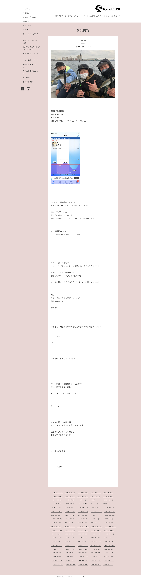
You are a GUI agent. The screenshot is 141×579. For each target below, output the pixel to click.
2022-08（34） (110, 522)
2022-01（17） (70, 530)
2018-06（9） (109, 560)
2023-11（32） (110, 511)
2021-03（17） (70, 538)
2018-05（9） (58, 564)
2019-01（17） (83, 556)
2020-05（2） (70, 545)
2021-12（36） (83, 530)
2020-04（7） (83, 545)
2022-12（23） (57, 522)
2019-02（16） (71, 556)
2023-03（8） (83, 519)
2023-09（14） (69, 515)
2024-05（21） (97, 507)
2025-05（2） (70, 500)
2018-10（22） (57, 560)
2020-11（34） (56, 541)
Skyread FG (66, 577)
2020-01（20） (58, 549)
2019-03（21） (58, 556)
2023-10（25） (56, 515)
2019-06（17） (83, 553)
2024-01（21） (83, 511)
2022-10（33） (83, 522)
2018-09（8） (70, 560)
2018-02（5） (96, 564)
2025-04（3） (83, 500)
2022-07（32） (56, 526)
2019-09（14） (109, 549)
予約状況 (26, 21)
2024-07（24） (70, 507)
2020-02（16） (110, 545)
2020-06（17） (57, 545)
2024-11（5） (83, 504)
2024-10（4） (95, 504)
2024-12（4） (70, 504)
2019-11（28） (83, 549)
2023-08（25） (83, 515)
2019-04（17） (109, 553)
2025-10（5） (70, 496)
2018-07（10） (96, 560)
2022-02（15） (57, 530)
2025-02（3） (109, 500)
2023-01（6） (109, 519)
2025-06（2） (57, 500)
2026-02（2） (83, 492)
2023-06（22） (110, 515)
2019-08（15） (57, 553)
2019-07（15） (70, 553)
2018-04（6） (71, 564)
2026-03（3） (70, 492)
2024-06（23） (83, 507)
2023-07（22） (97, 515)
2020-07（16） (110, 541)
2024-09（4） (108, 504)
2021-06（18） (96, 534)
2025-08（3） (95, 496)
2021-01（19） (95, 538)
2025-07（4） (108, 496)
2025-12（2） (108, 492)
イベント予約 (28, 82)
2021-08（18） (70, 534)
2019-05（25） (96, 553)
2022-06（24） (70, 526)
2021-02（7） (83, 538)
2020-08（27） (96, 541)
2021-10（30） (109, 530)
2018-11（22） (109, 556)
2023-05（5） (57, 519)
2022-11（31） (69, 522)
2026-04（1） (58, 492)
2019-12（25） (71, 549)
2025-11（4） (58, 496)
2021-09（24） (57, 534)
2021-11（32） (96, 530)
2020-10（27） (70, 541)
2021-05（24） (110, 534)
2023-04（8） (70, 519)
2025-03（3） (96, 500)
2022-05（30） (83, 526)
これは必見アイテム (30, 60)
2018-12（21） (96, 556)
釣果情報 (26, 13)
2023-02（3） (96, 519)
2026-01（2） (96, 492)
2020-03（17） (96, 545)
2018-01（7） (108, 564)
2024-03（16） (57, 511)
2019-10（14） (96, 549)
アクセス (26, 30)
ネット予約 (27, 25)
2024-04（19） (110, 507)
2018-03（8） (83, 564)
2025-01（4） (58, 504)
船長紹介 (26, 78)
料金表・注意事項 (30, 17)
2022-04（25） (97, 526)
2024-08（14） (56, 507)
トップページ (28, 9)
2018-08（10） (83, 560)
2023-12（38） (97, 511)
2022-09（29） (96, 522)
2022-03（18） (111, 526)
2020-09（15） (83, 541)
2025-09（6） (83, 496)
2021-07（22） (83, 534)
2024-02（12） (70, 511)
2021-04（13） (57, 538)
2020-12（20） (109, 538)
